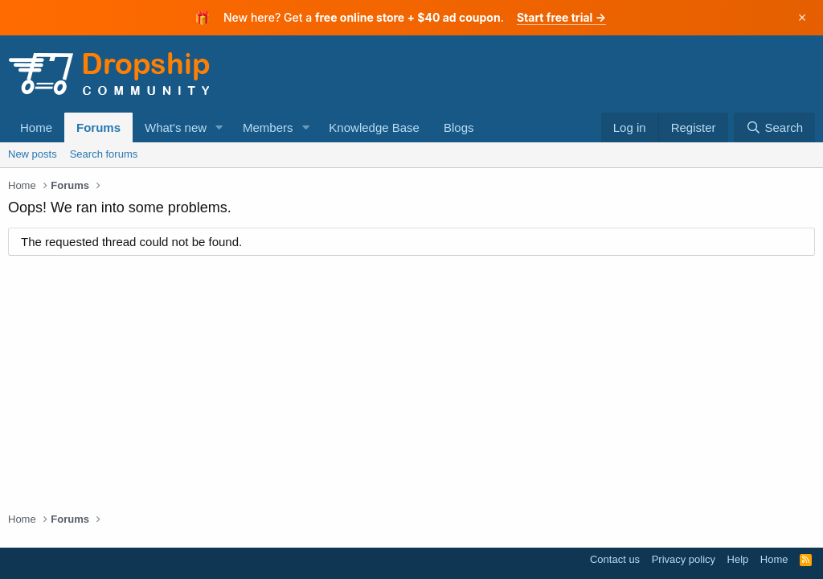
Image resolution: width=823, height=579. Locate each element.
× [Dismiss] (802, 18)
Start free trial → (561, 17)
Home (36, 127)
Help (738, 559)
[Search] (774, 127)
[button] (219, 127)
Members (268, 127)
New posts (32, 154)
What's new (176, 127)
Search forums (104, 154)
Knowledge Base (374, 127)
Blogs (459, 127)
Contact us (615, 559)
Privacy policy (683, 559)
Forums (98, 127)
